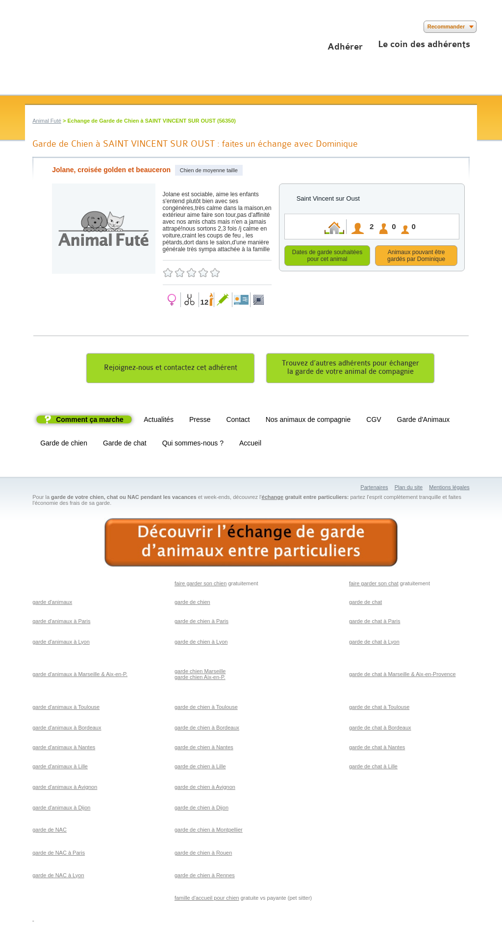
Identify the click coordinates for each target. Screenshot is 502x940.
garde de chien (192, 603)
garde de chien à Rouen (203, 854)
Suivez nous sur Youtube (60, 27)
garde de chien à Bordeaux (207, 729)
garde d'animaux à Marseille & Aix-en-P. (79, 676)
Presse (200, 421)
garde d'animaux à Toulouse (66, 708)
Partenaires (374, 489)
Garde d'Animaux (423, 421)
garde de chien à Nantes (204, 749)
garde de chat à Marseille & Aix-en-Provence (402, 676)
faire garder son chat (374, 585)
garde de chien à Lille (200, 768)
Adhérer (345, 46)
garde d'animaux (52, 603)
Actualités (159, 421)
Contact (238, 421)
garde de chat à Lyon (374, 643)
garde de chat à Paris (375, 623)
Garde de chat (125, 444)
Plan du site (409, 489)
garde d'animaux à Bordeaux (66, 729)
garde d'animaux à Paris (61, 623)
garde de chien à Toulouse (206, 708)
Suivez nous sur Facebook (31, 27)
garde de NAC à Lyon (58, 877)
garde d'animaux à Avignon (64, 788)
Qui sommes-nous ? (193, 444)
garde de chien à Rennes (205, 877)
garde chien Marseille (200, 673)
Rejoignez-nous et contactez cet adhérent (170, 369)
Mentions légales (449, 489)
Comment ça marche (90, 421)
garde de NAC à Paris (58, 854)
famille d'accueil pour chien (207, 899)
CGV (373, 421)
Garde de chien (63, 444)
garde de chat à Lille (373, 768)
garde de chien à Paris (201, 623)
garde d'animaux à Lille (60, 768)
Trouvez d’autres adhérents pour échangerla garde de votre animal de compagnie (350, 369)
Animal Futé (46, 121)
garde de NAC (49, 831)
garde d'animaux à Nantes (63, 749)
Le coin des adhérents (424, 44)
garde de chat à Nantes (377, 749)
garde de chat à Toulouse (379, 708)
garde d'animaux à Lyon (61, 643)
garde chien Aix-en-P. (200, 678)
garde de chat (365, 603)
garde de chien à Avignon (205, 788)
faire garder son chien (200, 585)
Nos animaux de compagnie (308, 421)
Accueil (250, 444)
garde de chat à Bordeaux (380, 729)
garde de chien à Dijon (201, 809)
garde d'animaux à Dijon (61, 809)
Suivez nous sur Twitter (46, 27)
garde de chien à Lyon (201, 643)
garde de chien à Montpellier (209, 831)
